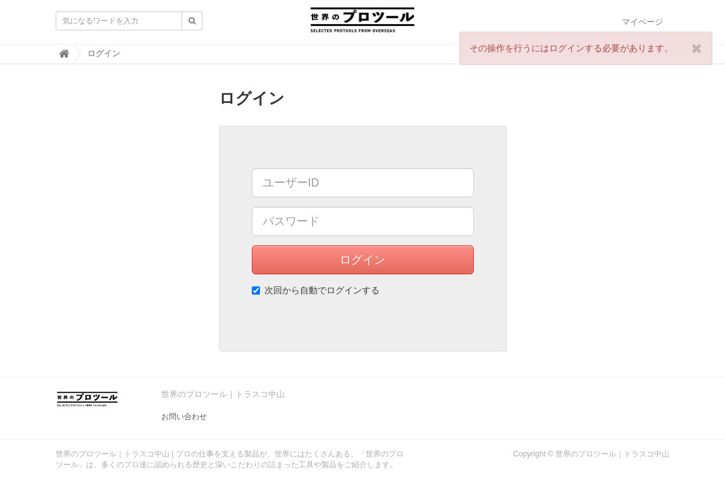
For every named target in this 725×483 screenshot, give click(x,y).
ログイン (362, 260)
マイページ (642, 22)
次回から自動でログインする (316, 290)
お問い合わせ (184, 416)
